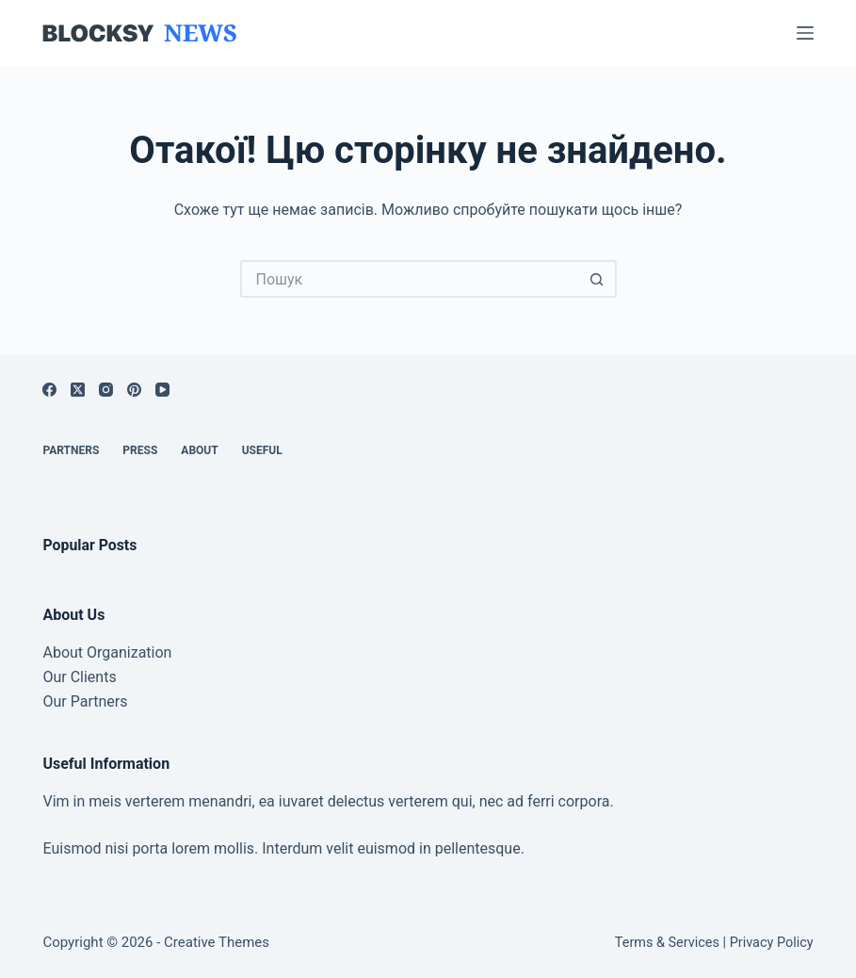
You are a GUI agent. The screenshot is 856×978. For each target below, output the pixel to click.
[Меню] (805, 32)
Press (139, 450)
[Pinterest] (134, 390)
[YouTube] (162, 390)
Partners (70, 450)
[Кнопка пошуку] (598, 279)
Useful (262, 450)
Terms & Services (667, 943)
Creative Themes (216, 942)
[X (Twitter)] (78, 390)
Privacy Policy (772, 943)
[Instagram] (106, 390)
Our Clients (79, 677)
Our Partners (84, 701)
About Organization (106, 652)
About (199, 450)
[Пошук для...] (409, 279)
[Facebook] (49, 390)
